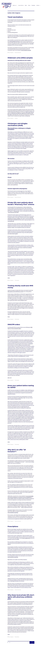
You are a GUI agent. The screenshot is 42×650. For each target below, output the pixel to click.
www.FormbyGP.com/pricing (13, 512)
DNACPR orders (14, 324)
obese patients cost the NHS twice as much (15, 291)
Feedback (33, 5)
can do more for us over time (13, 212)
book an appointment (26, 538)
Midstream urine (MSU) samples (20, 58)
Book (26, 5)
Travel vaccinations (15, 17)
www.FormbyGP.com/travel (14, 41)
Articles (37, 5)
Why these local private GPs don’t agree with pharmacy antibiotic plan (21, 597)
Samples (16, 118)
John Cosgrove (11, 52)
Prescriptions (13, 526)
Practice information (18, 52)
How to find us (21, 5)
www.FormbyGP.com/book (26, 50)
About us (14, 5)
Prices (29, 5)
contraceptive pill (11, 221)
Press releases (17, 280)
